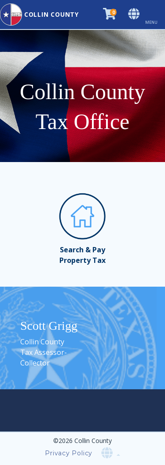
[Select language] (134, 14)
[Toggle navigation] (155, 14)
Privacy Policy (68, 453)
